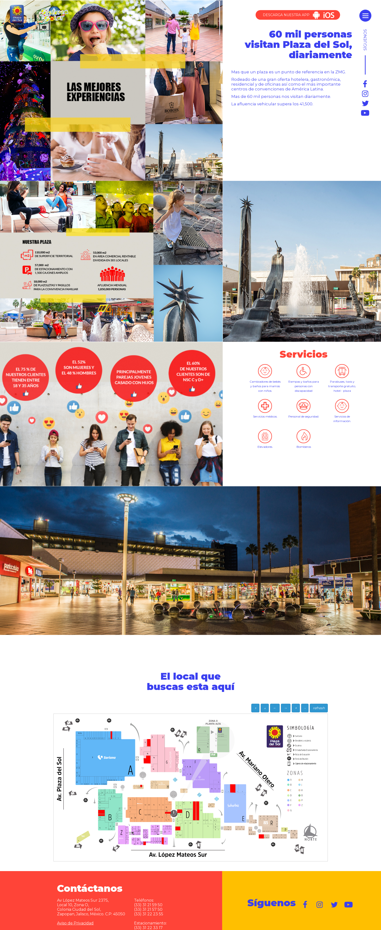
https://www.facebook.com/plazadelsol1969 (365, 84)
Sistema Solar (53, 15)
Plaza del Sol (16, 16)
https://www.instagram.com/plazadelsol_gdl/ (365, 94)
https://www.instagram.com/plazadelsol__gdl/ (320, 905)
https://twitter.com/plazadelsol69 (365, 103)
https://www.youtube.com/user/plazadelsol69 (365, 113)
